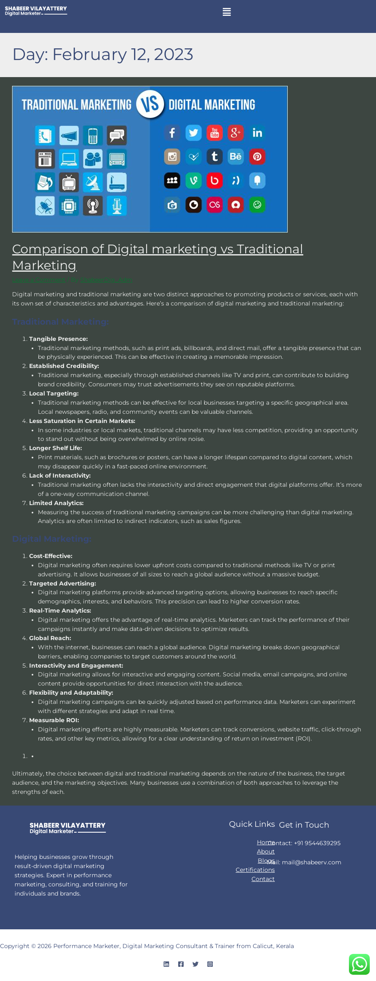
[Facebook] (181, 964)
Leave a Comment (38, 279)
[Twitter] (195, 964)
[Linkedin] (166, 964)
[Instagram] (210, 964)
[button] (227, 12)
